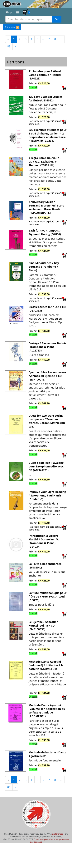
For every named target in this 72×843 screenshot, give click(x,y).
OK (57, 19)
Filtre (12, 27)
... (61, 39)
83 (8, 46)
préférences (57, 833)
